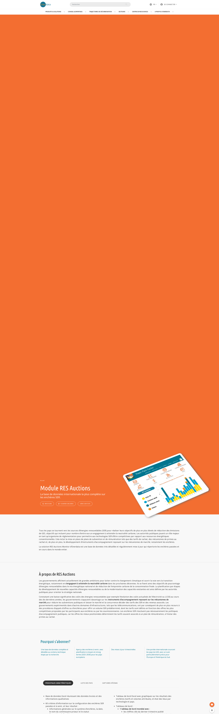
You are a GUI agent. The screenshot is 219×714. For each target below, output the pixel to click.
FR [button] (152, 4)
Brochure (48, 504)
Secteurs (122, 12)
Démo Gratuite (85, 504)
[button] (168, 4)
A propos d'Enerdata (162, 12)
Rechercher (126, 4)
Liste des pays (87, 683)
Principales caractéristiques (58, 683)
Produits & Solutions (53, 12)
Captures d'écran (109, 683)
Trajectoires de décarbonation (100, 12)
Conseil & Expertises (75, 12)
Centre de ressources (140, 12)
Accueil (42, 480)
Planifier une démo (67, 504)
